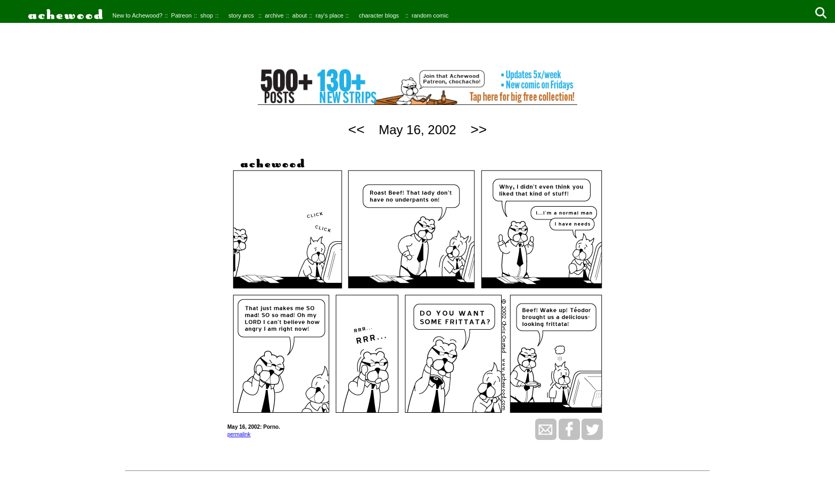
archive (274, 15)
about (299, 15)
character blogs (379, 15)
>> (478, 129)
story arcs (241, 15)
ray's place (329, 15)
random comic (430, 15)
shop (206, 15)
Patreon (181, 15)
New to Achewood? (137, 15)
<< (356, 129)
